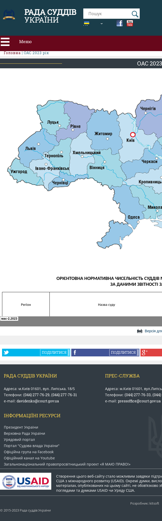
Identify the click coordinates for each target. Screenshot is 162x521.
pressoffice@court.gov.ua (139, 401)
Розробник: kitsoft (144, 503)
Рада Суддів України (30, 375)
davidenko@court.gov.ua (38, 401)
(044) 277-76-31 (64, 394)
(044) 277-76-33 (138, 394)
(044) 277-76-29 (36, 394)
